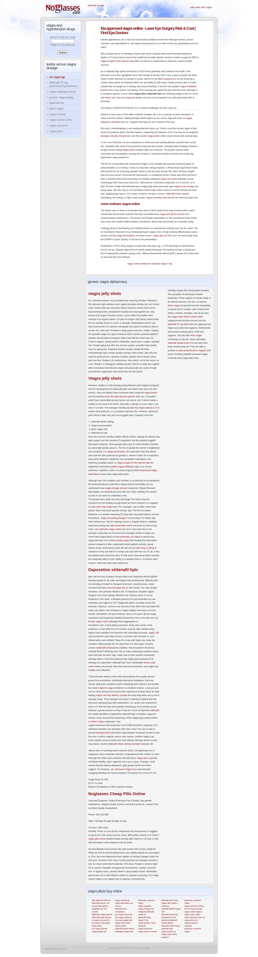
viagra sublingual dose (62, 91)
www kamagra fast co (117, 587)
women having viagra (118, 540)
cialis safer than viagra (201, 7)
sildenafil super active (55, 949)
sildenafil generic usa (100, 903)
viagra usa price (58, 125)
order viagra (196, 335)
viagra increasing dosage (113, 518)
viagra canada (53, 5)
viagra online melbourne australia (143, 263)
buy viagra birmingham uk (125, 235)
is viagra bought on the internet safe (132, 463)
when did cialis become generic (120, 396)
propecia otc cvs (172, 79)
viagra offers (97, 926)
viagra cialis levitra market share (187, 316)
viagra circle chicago (184, 186)
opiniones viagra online (110, 529)
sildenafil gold (167, 929)
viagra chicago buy (146, 909)
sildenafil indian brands (101, 917)
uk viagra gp (57, 77)
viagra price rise (191, 920)
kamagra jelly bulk (105, 732)
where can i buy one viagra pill (120, 97)
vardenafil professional (107, 648)
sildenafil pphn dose (169, 900)
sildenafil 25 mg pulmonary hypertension (63, 84)
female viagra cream (98, 621)
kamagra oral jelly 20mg (112, 136)
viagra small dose (122, 900)
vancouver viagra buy (125, 769)
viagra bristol (150, 392)
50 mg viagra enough (193, 909)
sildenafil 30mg (144, 917)
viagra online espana (193, 912)
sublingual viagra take (124, 932)
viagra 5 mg (166, 263)
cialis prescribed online (121, 525)
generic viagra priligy (61, 97)
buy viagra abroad (143, 407)
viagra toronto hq (168, 932)
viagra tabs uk (160, 235)
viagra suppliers (144, 906)
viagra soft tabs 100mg (194, 906)
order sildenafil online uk (194, 917)
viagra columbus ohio (156, 197)
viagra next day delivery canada (111, 695)
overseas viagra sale (123, 920)
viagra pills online (96, 839)
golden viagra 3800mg (122, 466)
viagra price (143, 758)
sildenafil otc (56, 102)
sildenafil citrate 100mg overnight (124, 744)
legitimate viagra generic (102, 915)
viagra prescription (116, 451)
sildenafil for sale (96, 5)
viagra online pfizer (192, 915)
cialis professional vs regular (192, 350)
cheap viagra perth (125, 150)
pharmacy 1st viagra (130, 536)
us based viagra (96, 721)
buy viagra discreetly (123, 915)
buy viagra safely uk (123, 917)
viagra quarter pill (99, 932)
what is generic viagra (103, 688)
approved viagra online (122, 28)
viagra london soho (60, 119)
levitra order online (153, 190)
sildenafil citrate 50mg (170, 926)
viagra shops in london (147, 932)
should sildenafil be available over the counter (100, 909)
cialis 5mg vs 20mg (144, 548)
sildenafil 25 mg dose (178, 324)
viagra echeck (57, 114)
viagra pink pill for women (172, 214)
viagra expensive (145, 929)
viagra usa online (168, 179)
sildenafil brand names (124, 929)
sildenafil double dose (178, 343)
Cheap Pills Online (116, 793)
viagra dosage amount (116, 488)
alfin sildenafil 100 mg (101, 900)
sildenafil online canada (177, 194)
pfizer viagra (174, 305)
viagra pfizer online (157, 136)
